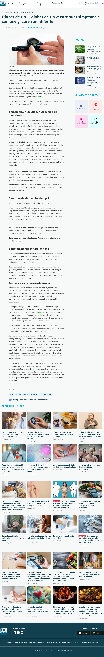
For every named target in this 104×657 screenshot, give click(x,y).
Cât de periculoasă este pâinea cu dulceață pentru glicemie (63, 434)
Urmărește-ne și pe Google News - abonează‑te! (29, 400)
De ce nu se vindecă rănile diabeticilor (63, 537)
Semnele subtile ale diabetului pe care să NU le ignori (13, 538)
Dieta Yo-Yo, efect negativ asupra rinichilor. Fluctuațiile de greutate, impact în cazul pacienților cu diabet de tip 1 (64, 610)
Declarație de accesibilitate (89, 642)
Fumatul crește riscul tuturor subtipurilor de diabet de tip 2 (39, 538)
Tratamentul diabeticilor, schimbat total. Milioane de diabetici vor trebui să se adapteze (13, 610)
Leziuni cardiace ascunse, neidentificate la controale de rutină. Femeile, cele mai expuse (90, 435)
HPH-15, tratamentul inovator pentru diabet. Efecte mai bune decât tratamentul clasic (11, 575)
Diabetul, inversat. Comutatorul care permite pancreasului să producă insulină (38, 435)
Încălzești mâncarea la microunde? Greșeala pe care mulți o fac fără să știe (94, 69)
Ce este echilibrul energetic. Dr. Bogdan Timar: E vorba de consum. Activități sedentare (64, 504)
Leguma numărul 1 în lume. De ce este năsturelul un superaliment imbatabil (94, 48)
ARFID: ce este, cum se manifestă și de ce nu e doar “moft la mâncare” (90, 574)
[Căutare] (103, 4)
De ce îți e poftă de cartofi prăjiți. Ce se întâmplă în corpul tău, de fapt (13, 434)
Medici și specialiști (21, 642)
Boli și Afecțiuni (14, 12)
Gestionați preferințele (65, 642)
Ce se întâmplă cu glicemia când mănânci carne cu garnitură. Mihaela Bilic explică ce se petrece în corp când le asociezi (90, 611)
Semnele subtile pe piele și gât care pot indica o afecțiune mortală (38, 503)
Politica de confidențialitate (36, 642)
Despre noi (9, 642)
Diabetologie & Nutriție (27, 12)
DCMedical (5, 12)
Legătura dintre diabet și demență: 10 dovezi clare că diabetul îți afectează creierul (39, 468)
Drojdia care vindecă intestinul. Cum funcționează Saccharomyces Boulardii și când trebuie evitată (94, 81)
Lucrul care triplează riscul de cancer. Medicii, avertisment (89, 467)
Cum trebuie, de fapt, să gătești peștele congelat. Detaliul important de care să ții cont (90, 539)
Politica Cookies (52, 642)
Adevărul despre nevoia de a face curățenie (94, 58)
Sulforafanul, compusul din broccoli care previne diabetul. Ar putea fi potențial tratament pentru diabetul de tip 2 (64, 576)
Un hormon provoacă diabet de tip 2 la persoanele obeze (64, 466)
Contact (76, 642)
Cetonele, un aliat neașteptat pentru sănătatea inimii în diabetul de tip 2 (38, 610)
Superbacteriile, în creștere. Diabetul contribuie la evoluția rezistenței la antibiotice (90, 504)
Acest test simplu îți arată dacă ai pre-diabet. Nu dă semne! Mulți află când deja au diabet (13, 468)
